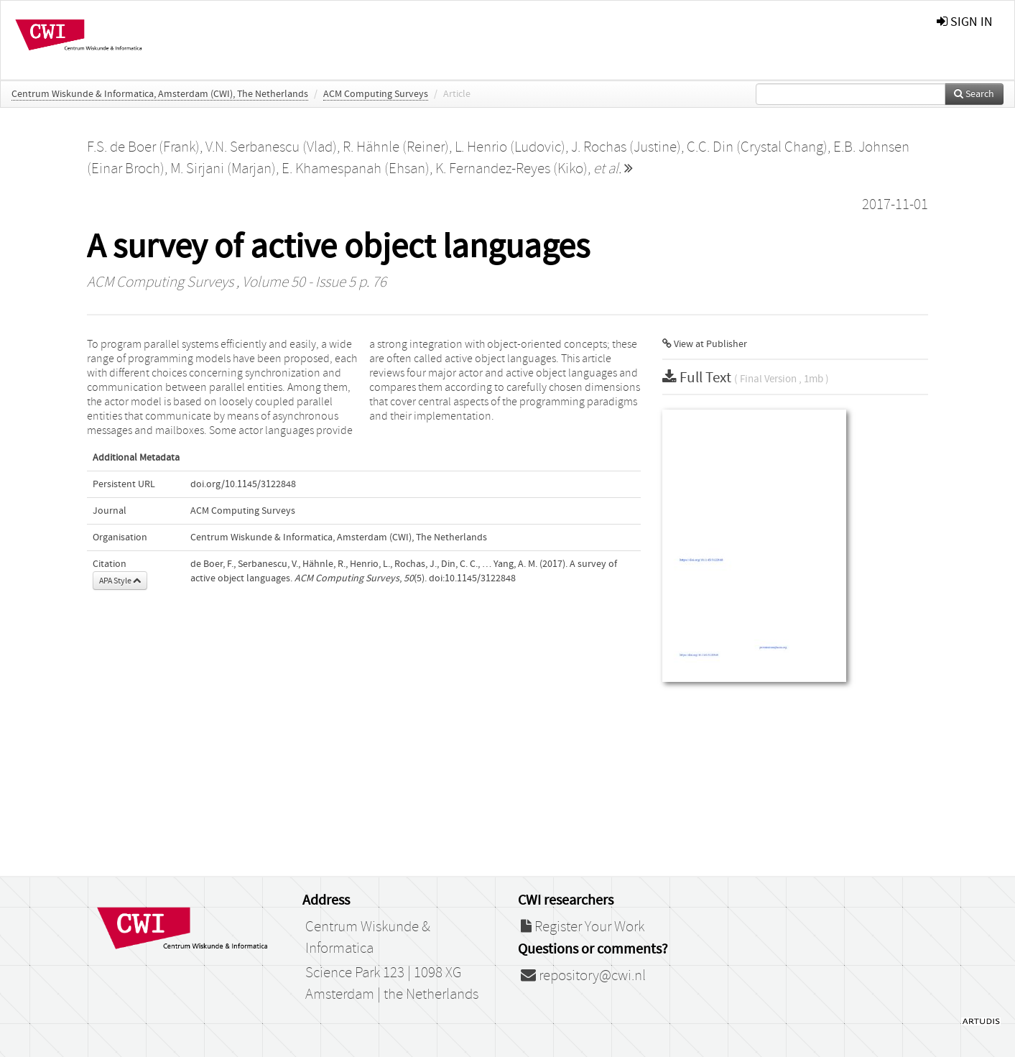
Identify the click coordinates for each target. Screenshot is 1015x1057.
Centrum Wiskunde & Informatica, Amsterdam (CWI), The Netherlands (159, 94)
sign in (965, 21)
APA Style (120, 581)
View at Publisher (704, 344)
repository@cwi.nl (583, 975)
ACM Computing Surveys (375, 94)
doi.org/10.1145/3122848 (243, 484)
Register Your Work (582, 927)
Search (974, 94)
